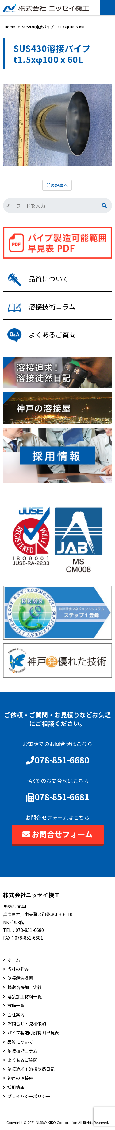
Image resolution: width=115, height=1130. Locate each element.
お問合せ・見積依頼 (26, 1023)
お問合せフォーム (57, 833)
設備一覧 (16, 1005)
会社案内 (16, 1015)
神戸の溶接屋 (20, 1078)
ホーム (13, 960)
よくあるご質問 (22, 1060)
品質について (20, 1042)
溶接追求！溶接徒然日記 (31, 1069)
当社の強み (18, 969)
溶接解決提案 (20, 978)
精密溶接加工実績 (24, 987)
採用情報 (16, 1087)
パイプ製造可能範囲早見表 (33, 1033)
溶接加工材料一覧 (24, 996)
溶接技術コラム (22, 1051)
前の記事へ (57, 185)
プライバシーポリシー (28, 1096)
